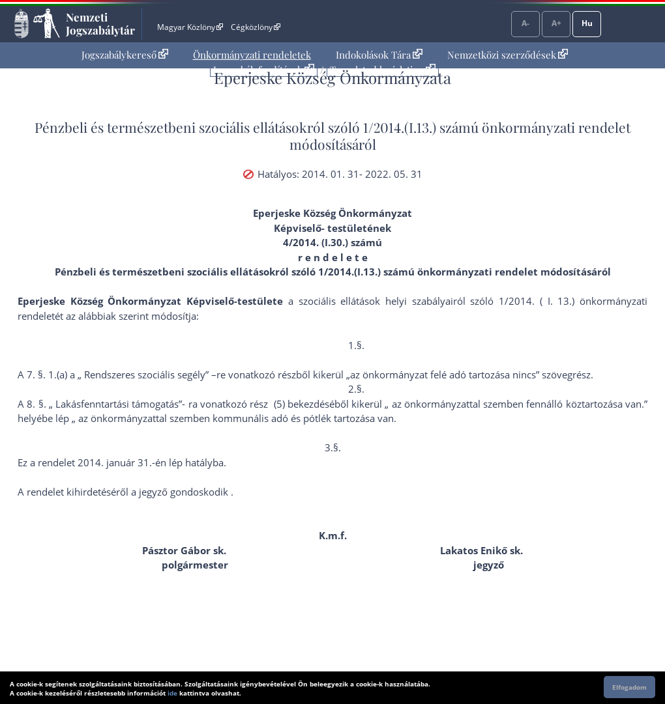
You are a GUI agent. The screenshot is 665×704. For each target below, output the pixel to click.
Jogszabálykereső (124, 54)
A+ (556, 23)
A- (525, 23)
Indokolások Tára (379, 54)
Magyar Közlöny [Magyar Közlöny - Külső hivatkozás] (190, 27)
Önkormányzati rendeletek (252, 54)
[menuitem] (124, 55)
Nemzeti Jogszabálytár (100, 23)
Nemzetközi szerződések (507, 54)
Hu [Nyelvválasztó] (587, 23)
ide (172, 692)
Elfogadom (629, 687)
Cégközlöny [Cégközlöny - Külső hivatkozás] (255, 27)
